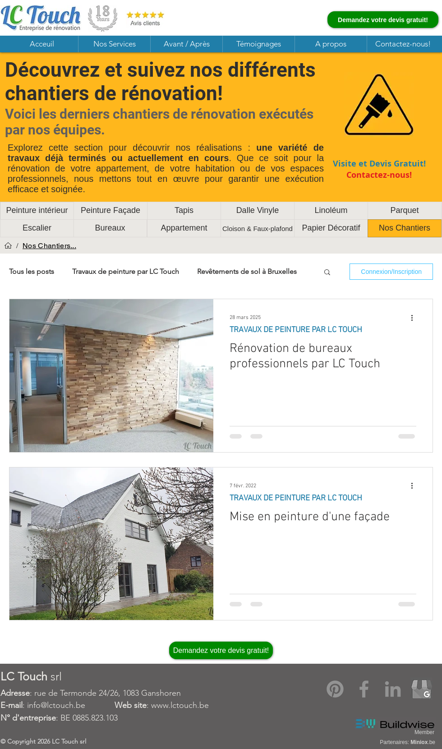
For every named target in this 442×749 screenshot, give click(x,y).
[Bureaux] (110, 228)
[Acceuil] (8, 245)
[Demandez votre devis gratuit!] (382, 19)
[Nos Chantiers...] (49, 245)
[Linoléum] (331, 211)
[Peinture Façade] (110, 211)
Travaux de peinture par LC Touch (125, 271)
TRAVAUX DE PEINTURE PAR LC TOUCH (296, 330)
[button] (114, 44)
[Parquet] (405, 211)
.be (422, 742)
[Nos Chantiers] (405, 228)
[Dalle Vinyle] (258, 211)
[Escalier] (37, 228)
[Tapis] (184, 211)
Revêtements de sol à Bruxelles (247, 271)
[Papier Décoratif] (331, 228)
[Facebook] (364, 689)
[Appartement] (184, 228)
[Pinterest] (335, 689)
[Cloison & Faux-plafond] (258, 228)
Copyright (22, 741)
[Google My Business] (421, 689)
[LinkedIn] (393, 689)
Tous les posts (31, 271)
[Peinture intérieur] (37, 211)
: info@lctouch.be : (75, 705)
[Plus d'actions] (415, 317)
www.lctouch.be (180, 705)
